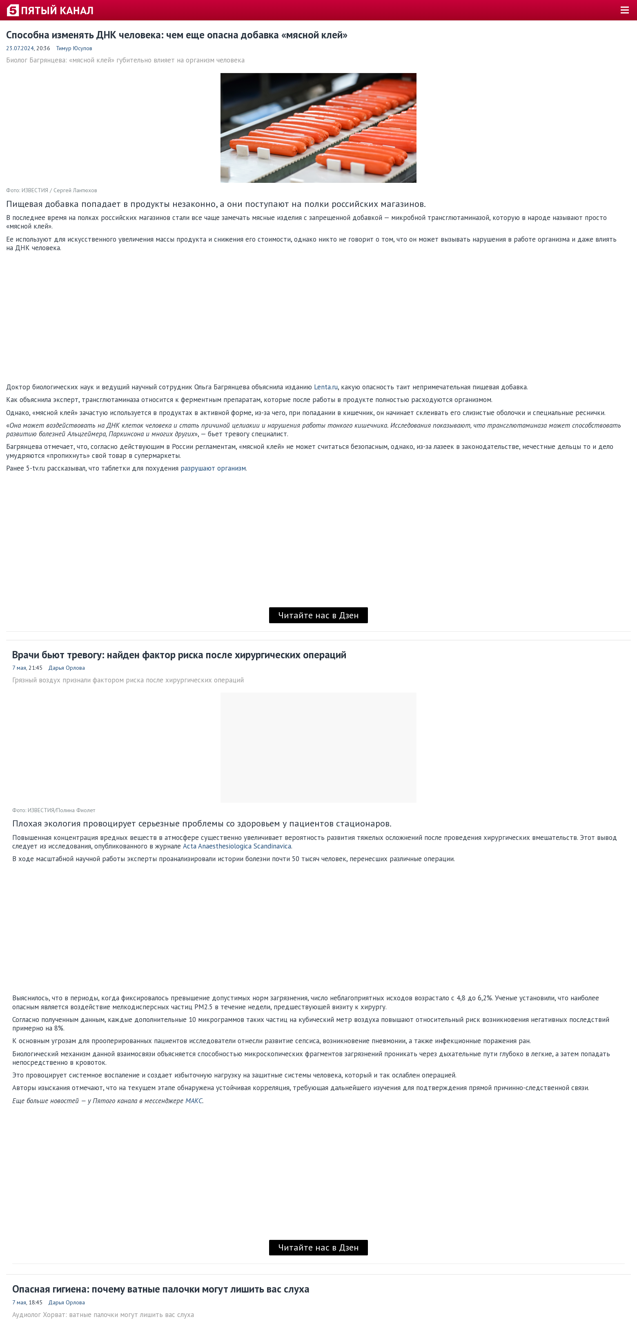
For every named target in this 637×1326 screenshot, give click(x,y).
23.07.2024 (20, 48)
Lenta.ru (326, 386)
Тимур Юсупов (74, 48)
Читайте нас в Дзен (318, 615)
